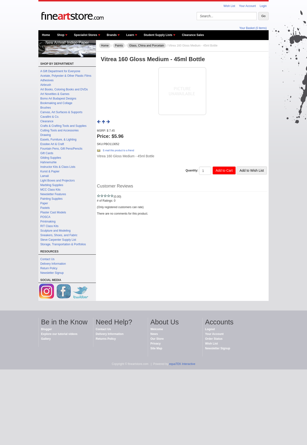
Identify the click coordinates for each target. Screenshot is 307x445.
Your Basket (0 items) (253, 28)
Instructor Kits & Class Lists (57, 167)
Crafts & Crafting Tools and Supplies (63, 126)
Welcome (156, 329)
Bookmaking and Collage (56, 103)
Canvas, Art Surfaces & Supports (61, 112)
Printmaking (47, 221)
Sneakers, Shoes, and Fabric (58, 235)
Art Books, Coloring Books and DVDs (64, 89)
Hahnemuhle (48, 162)
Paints (119, 45)
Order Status (214, 338)
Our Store (157, 338)
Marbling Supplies (51, 185)
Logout (210, 329)
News (154, 334)
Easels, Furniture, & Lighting (58, 139)
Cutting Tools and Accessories (59, 130)
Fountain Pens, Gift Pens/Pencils (61, 148)
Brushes (45, 107)
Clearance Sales (193, 35)
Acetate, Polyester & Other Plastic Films (65, 75)
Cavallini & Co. (49, 116)
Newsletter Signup (52, 273)
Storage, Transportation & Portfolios (63, 244)
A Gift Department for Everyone (60, 71)
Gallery (46, 338)
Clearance (46, 121)
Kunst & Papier (49, 171)
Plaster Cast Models (53, 212)
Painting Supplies (51, 198)
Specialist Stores (85, 35)
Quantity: (192, 170)
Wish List (229, 6)
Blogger (46, 329)
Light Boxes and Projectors (57, 180)
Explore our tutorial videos (59, 334)
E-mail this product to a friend (118, 150)
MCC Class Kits (50, 189)
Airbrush (45, 85)
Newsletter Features (53, 194)
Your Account (247, 6)
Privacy (155, 343)
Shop (60, 35)
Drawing (45, 135)
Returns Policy (106, 338)
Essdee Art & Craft (52, 144)
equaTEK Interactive (182, 364)
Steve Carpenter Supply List (58, 239)
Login (263, 6)
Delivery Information (53, 263)
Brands (112, 35)
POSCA (45, 217)
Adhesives (46, 80)
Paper (44, 203)
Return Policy (48, 268)
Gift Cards (46, 153)
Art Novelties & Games (54, 94)
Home (46, 35)
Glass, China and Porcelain (146, 45)
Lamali (44, 176)
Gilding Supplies (50, 157)
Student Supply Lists (158, 35)
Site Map (156, 348)
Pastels (45, 208)
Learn (130, 35)
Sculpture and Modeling (55, 230)
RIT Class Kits (49, 226)
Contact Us (47, 259)
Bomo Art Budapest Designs (58, 98)
